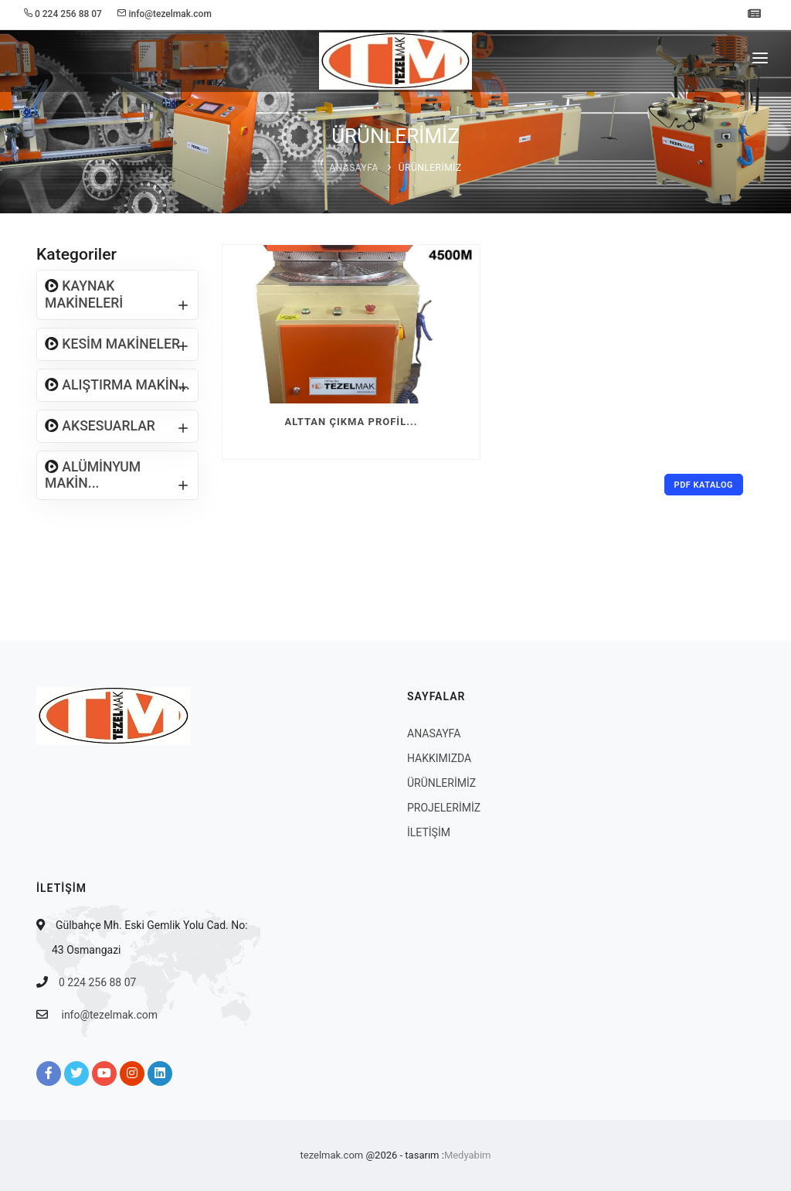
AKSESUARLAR (107, 426)
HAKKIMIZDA (439, 758)
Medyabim (467, 1155)
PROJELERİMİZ (443, 807)
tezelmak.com (332, 1155)
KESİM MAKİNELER (119, 344)
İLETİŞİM (428, 832)
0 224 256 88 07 (97, 982)
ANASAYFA (353, 167)
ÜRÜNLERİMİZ (430, 167)
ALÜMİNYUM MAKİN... (93, 475)
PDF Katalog (703, 485)
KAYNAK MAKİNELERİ (84, 294)
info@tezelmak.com (109, 1015)
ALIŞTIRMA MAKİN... (124, 385)
